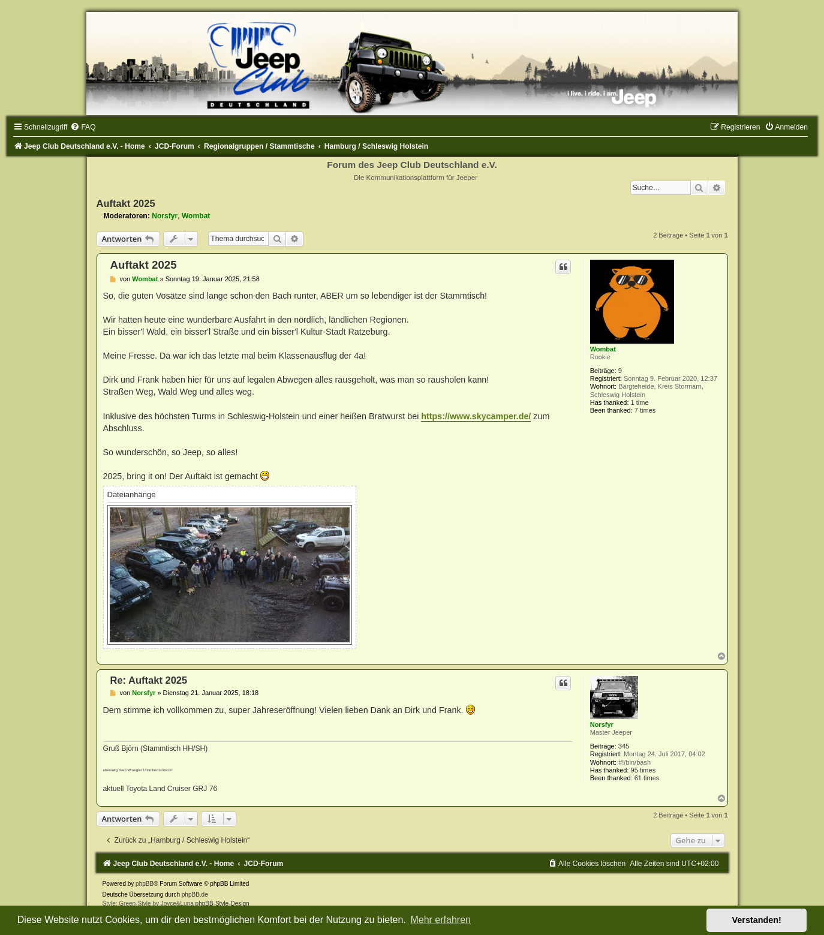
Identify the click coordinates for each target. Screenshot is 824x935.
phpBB (145, 883)
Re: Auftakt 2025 (149, 680)
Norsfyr (165, 216)
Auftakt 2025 (126, 203)
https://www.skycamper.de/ (476, 416)
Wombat (196, 216)
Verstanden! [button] (756, 920)
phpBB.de (195, 894)
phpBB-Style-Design (222, 903)
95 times (643, 770)
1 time (640, 402)
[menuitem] (82, 127)
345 (623, 746)
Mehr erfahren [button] (440, 920)
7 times (644, 410)
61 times (647, 777)
